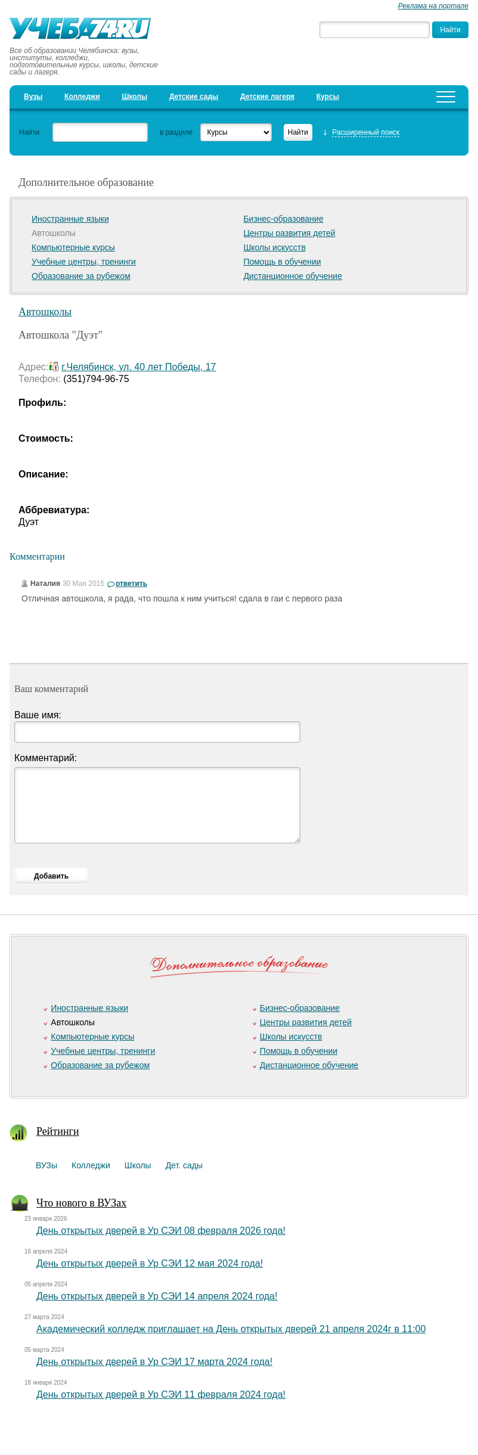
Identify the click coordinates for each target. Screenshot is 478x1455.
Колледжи (82, 96)
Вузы (33, 96)
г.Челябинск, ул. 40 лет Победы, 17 (138, 367)
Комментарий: (45, 758)
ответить (131, 583)
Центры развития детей (289, 233)
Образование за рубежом (81, 276)
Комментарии (37, 556)
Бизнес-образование (283, 219)
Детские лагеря (267, 96)
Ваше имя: (37, 715)
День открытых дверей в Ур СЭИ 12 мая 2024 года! (149, 1263)
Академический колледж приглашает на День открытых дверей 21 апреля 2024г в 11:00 (231, 1329)
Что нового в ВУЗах (81, 1203)
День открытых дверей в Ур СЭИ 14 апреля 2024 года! (156, 1296)
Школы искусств (274, 247)
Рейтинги (57, 1131)
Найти (29, 132)
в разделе (176, 132)
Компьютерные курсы (73, 247)
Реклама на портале (433, 6)
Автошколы (45, 312)
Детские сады (193, 96)
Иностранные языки (70, 219)
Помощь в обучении (282, 261)
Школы (134, 96)
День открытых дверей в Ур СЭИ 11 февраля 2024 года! (160, 1394)
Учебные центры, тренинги (84, 261)
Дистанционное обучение (292, 276)
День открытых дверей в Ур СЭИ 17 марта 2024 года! (154, 1362)
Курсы (327, 96)
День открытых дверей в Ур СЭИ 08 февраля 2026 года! (160, 1231)
